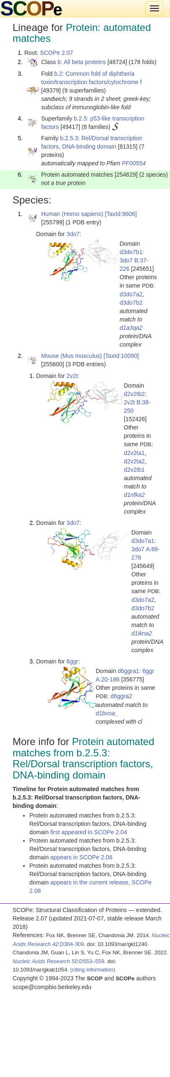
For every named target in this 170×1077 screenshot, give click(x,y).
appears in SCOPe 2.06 (81, 857)
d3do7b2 (131, 302)
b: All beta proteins (82, 62)
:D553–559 (59, 961)
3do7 (72, 234)
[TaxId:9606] (121, 214)
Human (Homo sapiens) (72, 214)
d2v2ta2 (134, 461)
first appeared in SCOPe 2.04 (88, 832)
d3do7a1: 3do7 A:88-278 (145, 549)
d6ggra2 (121, 696)
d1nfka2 (134, 494)
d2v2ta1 (134, 453)
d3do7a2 (131, 294)
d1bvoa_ (107, 713)
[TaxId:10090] (121, 355)
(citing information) (92, 969)
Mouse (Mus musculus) (71, 355)
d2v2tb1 (134, 469)
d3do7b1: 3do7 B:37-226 (134, 260)
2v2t (71, 376)
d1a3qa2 (131, 327)
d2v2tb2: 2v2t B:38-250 (137, 402)
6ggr (72, 661)
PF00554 (134, 163)
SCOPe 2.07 (56, 52)
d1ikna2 (141, 633)
